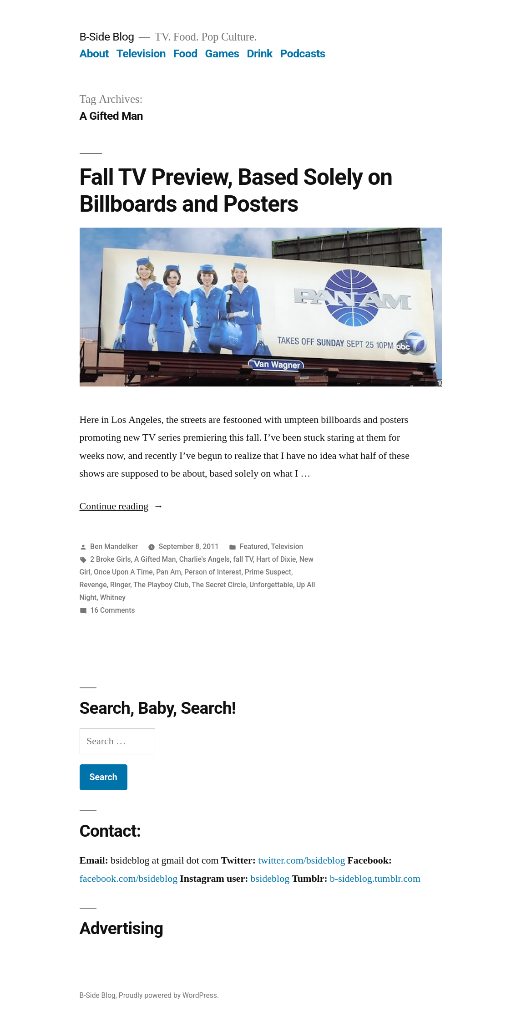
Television (141, 53)
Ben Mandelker (114, 546)
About (94, 53)
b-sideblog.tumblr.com (375, 878)
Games (222, 53)
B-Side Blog (107, 36)
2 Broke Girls (110, 559)
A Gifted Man (155, 559)
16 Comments (112, 610)
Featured (254, 546)
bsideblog (270, 878)
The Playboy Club (160, 584)
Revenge (93, 584)
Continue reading (122, 506)
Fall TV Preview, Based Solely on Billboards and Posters (236, 190)
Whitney (113, 597)
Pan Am (168, 572)
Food (185, 53)
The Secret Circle (219, 584)
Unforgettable (271, 584)
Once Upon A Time (123, 572)
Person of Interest (212, 572)
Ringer (120, 584)
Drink (259, 53)
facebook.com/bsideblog (129, 878)
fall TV (243, 559)
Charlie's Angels (204, 559)
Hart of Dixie (276, 559)
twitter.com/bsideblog (301, 860)
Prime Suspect (268, 572)
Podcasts (302, 53)
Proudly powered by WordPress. (169, 995)
